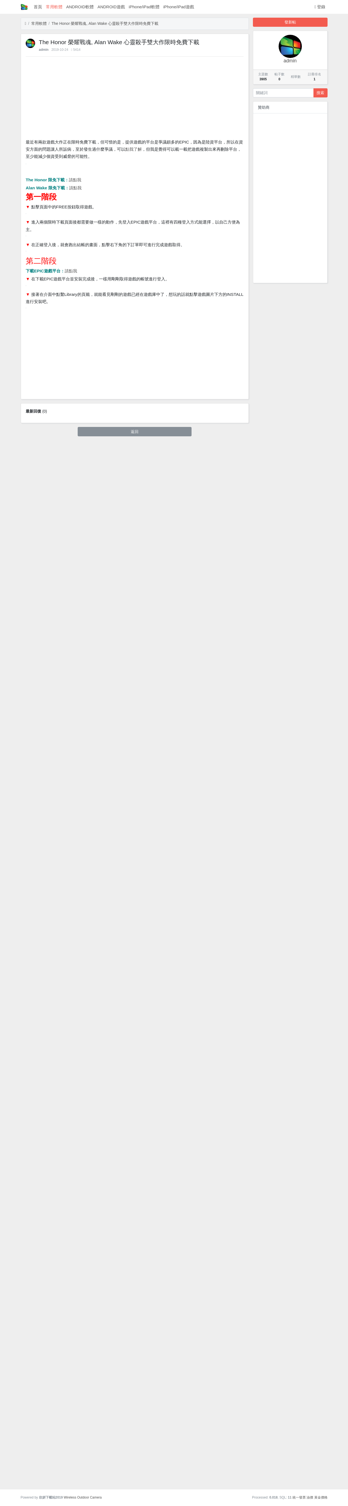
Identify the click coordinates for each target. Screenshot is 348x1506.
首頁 (38, 6)
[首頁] (25, 23)
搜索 (320, 93)
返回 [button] (134, 1477)
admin (44, 50)
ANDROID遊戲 (111, 6)
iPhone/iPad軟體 (144, 6)
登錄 (320, 6)
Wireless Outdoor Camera (82, 1497)
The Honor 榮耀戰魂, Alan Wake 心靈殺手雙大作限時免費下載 (104, 23)
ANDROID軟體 (80, 6)
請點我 (75, 361)
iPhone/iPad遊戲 (178, 6)
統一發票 (299, 1497)
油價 (310, 1497)
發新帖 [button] (290, 22)
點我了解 (133, 149)
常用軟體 (54, 6)
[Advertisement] (135, 99)
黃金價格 (321, 1497)
